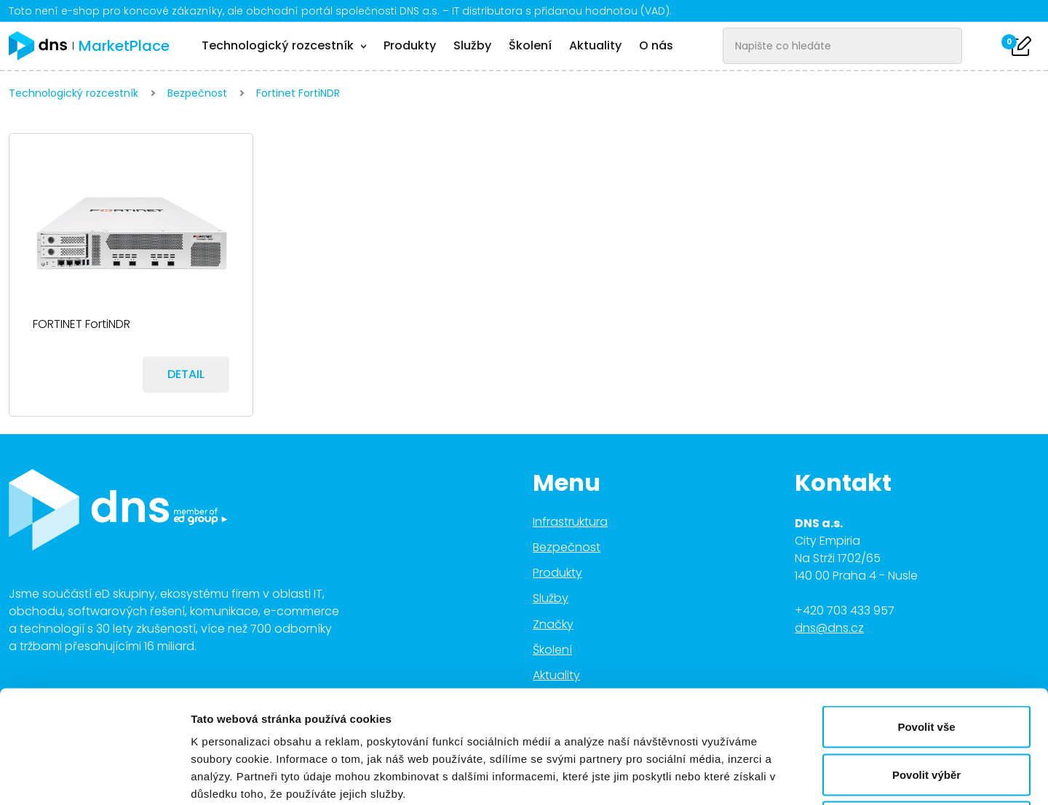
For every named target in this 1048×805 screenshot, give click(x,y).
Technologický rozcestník (73, 93)
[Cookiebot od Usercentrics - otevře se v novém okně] (94, 777)
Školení (530, 45)
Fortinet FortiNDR (298, 93)
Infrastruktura (570, 521)
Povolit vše (926, 614)
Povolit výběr (926, 662)
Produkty (410, 45)
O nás (656, 45)
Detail (186, 374)
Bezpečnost (197, 93)
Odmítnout (926, 709)
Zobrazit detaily (769, 776)
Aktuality (595, 45)
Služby (472, 45)
